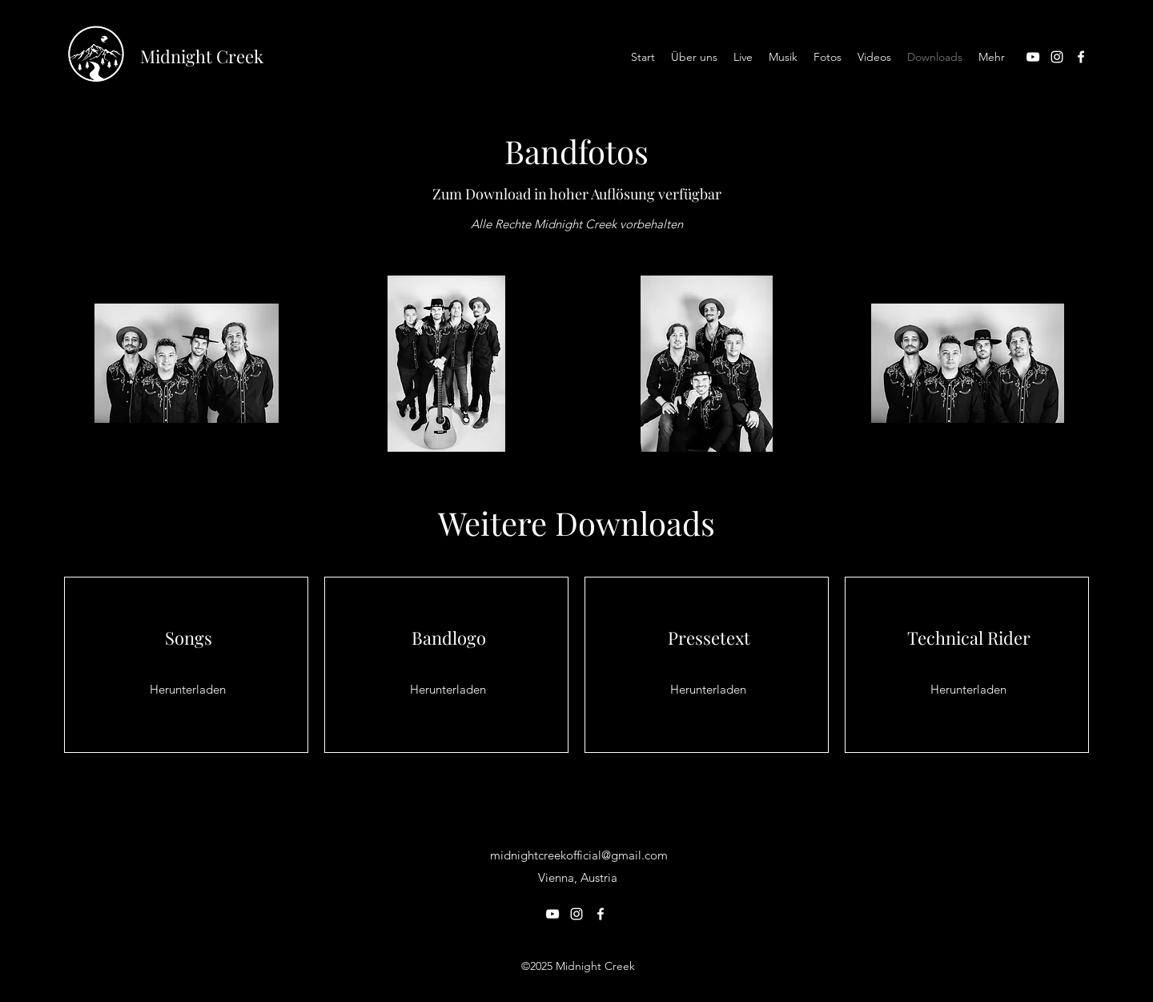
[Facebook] (1081, 57)
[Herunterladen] (188, 690)
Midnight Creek (201, 56)
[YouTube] (1033, 57)
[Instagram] (1057, 57)
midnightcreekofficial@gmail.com (579, 855)
